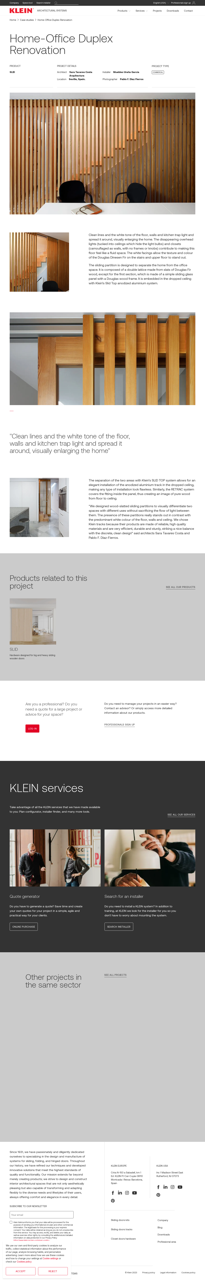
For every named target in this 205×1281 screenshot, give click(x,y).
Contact (188, 10)
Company (14, 2)
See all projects (115, 974)
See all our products (180, 586)
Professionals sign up (119, 724)
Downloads (173, 10)
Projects (157, 10)
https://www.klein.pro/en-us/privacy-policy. (32, 1240)
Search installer (43, 2)
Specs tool (28, 2)
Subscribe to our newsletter (28, 1206)
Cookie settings (50, 1258)
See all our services (181, 814)
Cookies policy (24, 1261)
